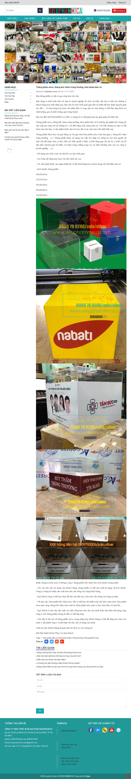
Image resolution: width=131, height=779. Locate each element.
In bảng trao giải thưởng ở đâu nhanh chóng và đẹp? (58, 663)
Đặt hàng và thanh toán (55, 18)
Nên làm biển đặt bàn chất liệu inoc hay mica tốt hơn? (59, 656)
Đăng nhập (111, 2)
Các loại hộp (10, 96)
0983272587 (32, 739)
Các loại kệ (9, 99)
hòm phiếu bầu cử (50, 638)
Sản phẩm (30, 18)
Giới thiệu (13, 18)
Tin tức (76, 18)
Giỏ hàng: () (119, 10)
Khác (7, 102)
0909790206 (103, 10)
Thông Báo (105, 18)
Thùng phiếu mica (91, 638)
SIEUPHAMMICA (68, 731)
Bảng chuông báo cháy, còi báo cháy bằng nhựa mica (59, 652)
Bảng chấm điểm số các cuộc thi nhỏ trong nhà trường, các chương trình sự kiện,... (71, 667)
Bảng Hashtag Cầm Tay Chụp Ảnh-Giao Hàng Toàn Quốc (70, 761)
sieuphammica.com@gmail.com (23, 743)
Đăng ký (122, 2)
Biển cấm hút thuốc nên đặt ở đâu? (51, 660)
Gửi (40, 711)
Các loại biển (10, 93)
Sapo (88, 776)
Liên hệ (89, 18)
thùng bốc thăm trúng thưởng (70, 638)
